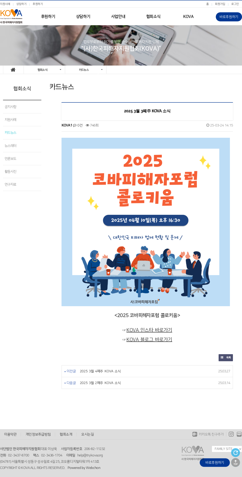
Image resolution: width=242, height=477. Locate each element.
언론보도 (10, 159)
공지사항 (10, 107)
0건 (78, 125)
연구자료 (10, 184)
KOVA (188, 16)
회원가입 (220, 4)
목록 (226, 357)
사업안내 (118, 16)
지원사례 (5, 4)
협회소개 (66, 434)
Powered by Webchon (84, 468)
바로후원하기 (228, 17)
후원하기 (38, 4)
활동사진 (10, 171)
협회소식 (153, 16)
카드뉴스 (10, 133)
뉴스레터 (10, 146)
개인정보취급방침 (38, 434)
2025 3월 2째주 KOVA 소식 (100, 383)
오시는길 (87, 434)
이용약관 (10, 434)
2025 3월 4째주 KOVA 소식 (100, 371)
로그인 (235, 4)
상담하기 (21, 4)
